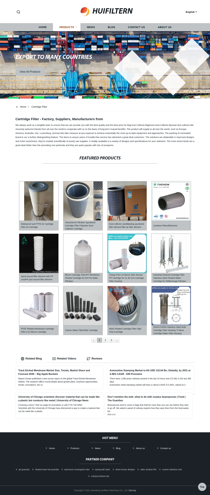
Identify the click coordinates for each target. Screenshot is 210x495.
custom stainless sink (168, 469)
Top (202, 486)
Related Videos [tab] (64, 359)
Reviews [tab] (94, 359)
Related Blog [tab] (31, 359)
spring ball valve (98, 469)
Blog (111, 28)
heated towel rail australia (43, 469)
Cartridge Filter (39, 107)
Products (66, 28)
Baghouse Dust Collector (157, 125)
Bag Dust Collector (136, 125)
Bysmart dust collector (179, 125)
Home (43, 28)
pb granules (20, 469)
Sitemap (132, 490)
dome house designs (121, 469)
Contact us (136, 28)
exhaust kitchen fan (96, 476)
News (91, 28)
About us (164, 28)
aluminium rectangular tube (72, 469)
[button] (18, 12)
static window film (144, 469)
